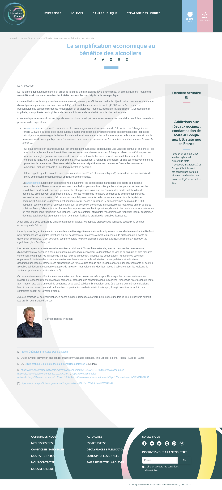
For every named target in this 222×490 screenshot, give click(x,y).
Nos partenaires (43, 456)
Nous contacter (43, 462)
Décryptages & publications (106, 449)
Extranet (52, 484)
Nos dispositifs (42, 443)
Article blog (26, 38)
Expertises (52, 13)
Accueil (13, 38)
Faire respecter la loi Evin (105, 462)
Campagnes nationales (47, 449)
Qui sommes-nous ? (44, 436)
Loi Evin (77, 13)
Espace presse (96, 443)
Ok (184, 460)
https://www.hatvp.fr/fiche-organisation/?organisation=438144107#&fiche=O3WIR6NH (67, 383)
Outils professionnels (103, 456)
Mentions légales (39, 484)
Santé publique (105, 13)
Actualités (94, 436)
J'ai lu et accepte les (162, 468)
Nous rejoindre (42, 469)
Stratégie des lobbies (143, 13)
